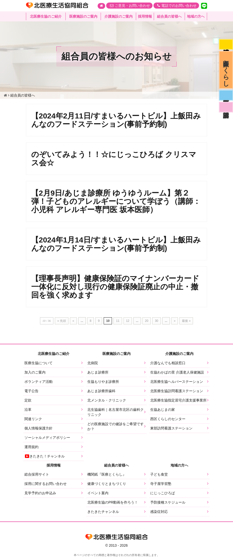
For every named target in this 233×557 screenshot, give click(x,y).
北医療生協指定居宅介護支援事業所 (178, 400)
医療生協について (38, 363)
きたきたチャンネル (103, 512)
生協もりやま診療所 (103, 382)
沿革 (27, 410)
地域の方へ (196, 16)
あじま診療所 (97, 372)
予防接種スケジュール (167, 502)
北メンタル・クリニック (106, 400)
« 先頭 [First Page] (61, 321)
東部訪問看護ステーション (171, 428)
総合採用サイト (36, 474)
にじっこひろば (162, 493)
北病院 (92, 363)
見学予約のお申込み (40, 493)
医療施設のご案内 (83, 16)
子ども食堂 (159, 474)
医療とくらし (226, 69)
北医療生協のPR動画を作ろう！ (112, 502)
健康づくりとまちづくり (106, 484)
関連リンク (33, 419)
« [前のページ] (73, 321)
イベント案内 (97, 493)
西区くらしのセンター (167, 419)
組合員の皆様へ (169, 16)
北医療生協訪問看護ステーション (176, 391)
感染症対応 (226, 44)
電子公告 (31, 391)
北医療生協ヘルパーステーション (176, 382)
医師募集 (226, 95)
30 (156, 321)
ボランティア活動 (38, 382)
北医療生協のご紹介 (46, 16)
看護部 (226, 107)
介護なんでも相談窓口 (167, 363)
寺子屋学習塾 (160, 484)
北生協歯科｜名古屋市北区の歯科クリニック (115, 412)
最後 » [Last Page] (186, 321)
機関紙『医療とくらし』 (106, 474)
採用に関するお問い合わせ (45, 484)
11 (117, 321)
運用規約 (31, 447)
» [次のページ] (175, 321)
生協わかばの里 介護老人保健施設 (177, 372)
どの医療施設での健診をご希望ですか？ (115, 426)
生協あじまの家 (162, 410)
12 (127, 321)
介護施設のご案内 (118, 16)
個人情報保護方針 (38, 428)
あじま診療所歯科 (101, 391)
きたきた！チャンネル (44, 456)
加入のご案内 (35, 372)
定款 (27, 400)
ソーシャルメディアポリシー (47, 438)
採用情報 (145, 16)
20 (146, 321)
